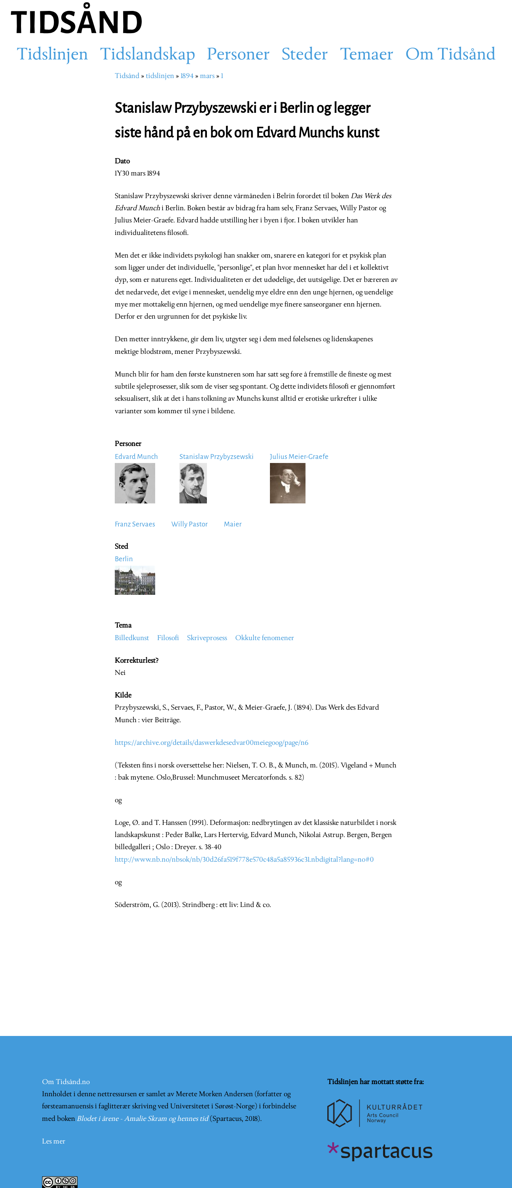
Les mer (53, 1142)
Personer (238, 55)
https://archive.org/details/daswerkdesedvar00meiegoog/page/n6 (211, 743)
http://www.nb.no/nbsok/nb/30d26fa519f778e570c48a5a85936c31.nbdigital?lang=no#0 (244, 860)
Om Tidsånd (450, 55)
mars (207, 76)
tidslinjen (160, 76)
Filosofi (168, 638)
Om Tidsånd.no (66, 1082)
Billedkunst (132, 638)
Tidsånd (127, 76)
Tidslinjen (52, 55)
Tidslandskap (147, 55)
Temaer (367, 55)
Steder (305, 55)
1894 (187, 76)
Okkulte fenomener (264, 638)
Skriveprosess (207, 638)
